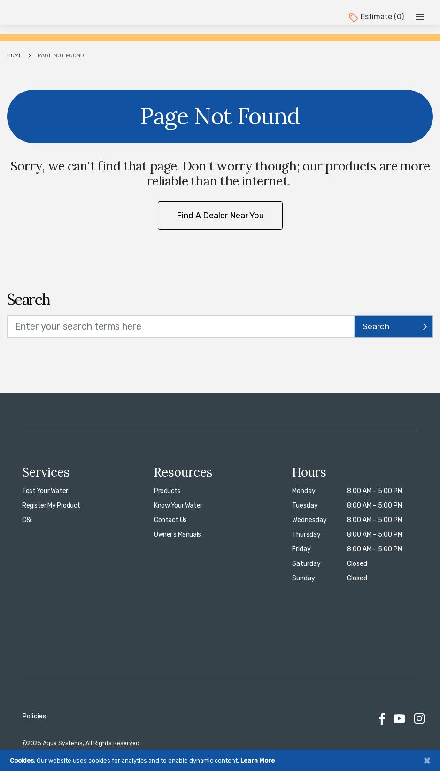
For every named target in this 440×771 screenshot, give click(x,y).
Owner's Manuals (177, 535)
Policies (34, 716)
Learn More (257, 760)
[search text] (181, 326)
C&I (27, 520)
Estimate (375, 16)
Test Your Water (45, 491)
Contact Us (170, 520)
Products (167, 491)
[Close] (427, 760)
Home (14, 56)
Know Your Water (178, 505)
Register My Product (51, 505)
